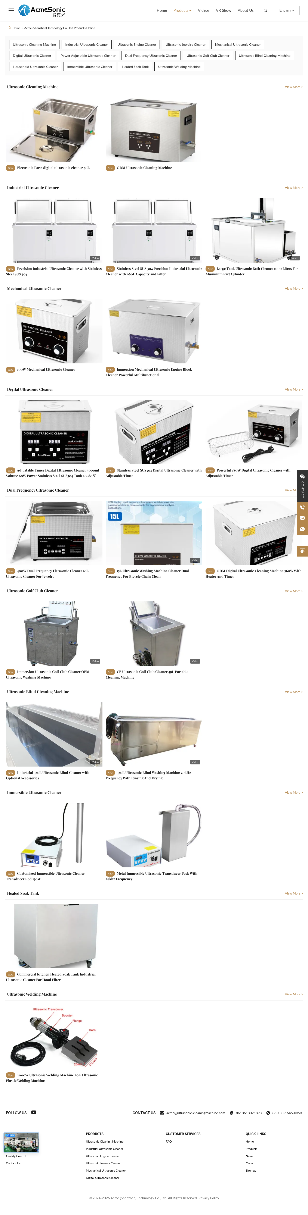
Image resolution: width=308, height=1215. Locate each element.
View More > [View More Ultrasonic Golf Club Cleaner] (294, 591)
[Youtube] (34, 1112)
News (249, 1156)
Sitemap (251, 1170)
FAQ (169, 1141)
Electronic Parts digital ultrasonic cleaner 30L (53, 167)
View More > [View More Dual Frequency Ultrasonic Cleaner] (294, 490)
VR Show (223, 10)
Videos (203, 10)
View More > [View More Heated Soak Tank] (294, 893)
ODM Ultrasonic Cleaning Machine (144, 167)
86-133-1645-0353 (284, 1113)
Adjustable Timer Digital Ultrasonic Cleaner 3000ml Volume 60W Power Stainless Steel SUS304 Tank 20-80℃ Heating (52, 475)
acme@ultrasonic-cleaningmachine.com (192, 1113)
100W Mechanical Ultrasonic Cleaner (45, 369)
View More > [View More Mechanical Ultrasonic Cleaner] (294, 288)
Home (162, 10)
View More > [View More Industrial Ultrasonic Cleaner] (294, 188)
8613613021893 (246, 1113)
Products (181, 10)
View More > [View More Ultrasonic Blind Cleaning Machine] (294, 692)
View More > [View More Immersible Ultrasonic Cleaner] (294, 792)
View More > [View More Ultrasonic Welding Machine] (294, 994)
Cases (249, 1163)
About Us (245, 10)
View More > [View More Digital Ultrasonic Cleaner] (294, 389)
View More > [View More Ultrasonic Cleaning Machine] (294, 87)
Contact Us (13, 1163)
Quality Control (16, 1156)
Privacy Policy (208, 1198)
